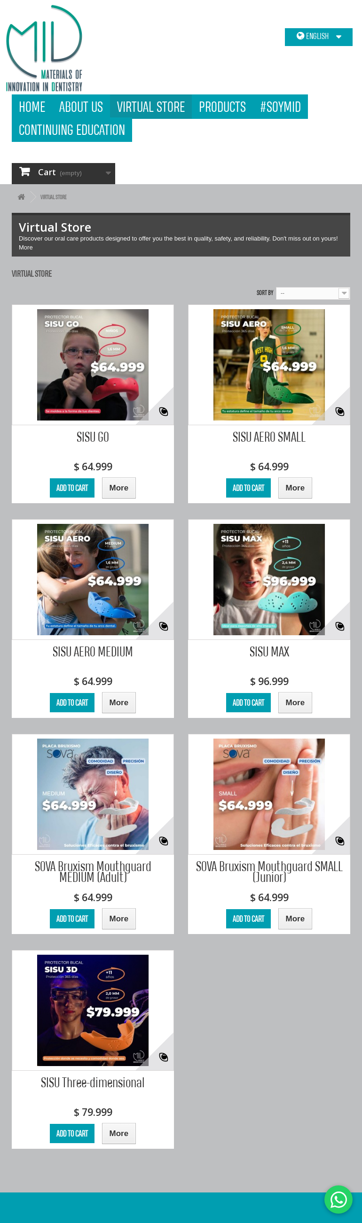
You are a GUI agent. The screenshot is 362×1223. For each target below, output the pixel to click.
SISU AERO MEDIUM (93, 651)
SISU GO (93, 436)
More (26, 247)
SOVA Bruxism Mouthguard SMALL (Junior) (269, 871)
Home (32, 106)
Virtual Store (151, 106)
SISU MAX (269, 651)
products (222, 106)
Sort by (265, 292)
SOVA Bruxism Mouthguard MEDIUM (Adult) (93, 871)
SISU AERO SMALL (269, 436)
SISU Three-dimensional (93, 1082)
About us (81, 106)
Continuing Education (72, 129)
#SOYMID (280, 106)
